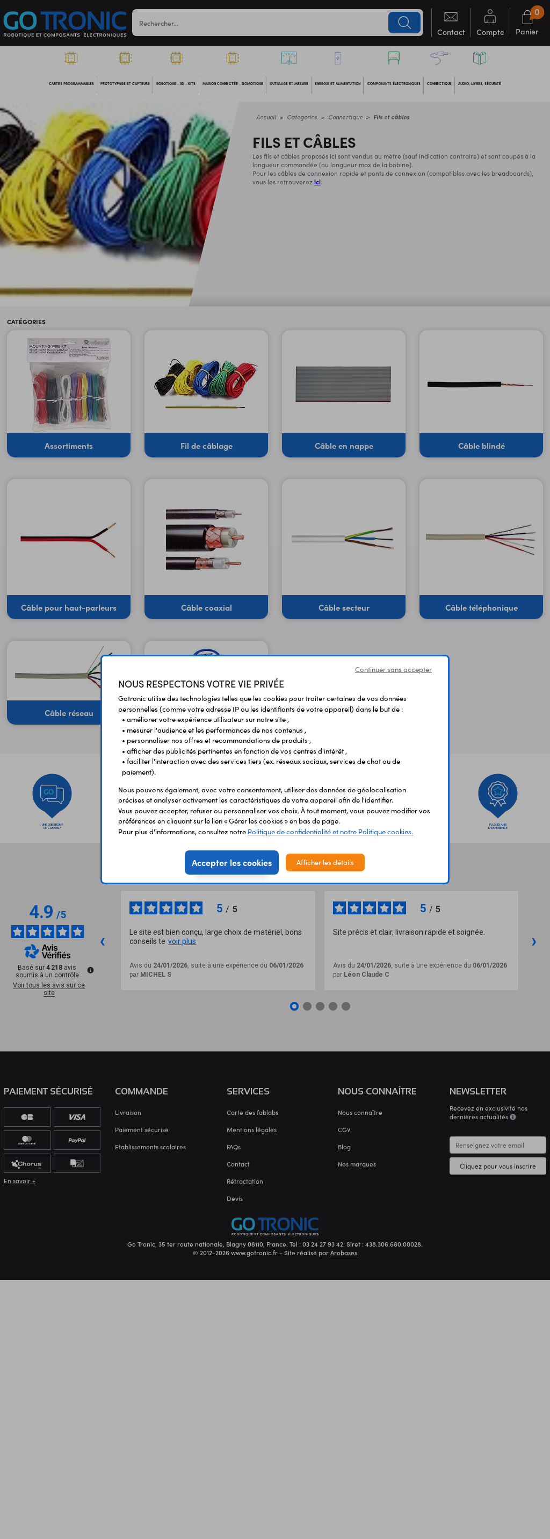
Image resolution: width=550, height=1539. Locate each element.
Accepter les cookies (232, 862)
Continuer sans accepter (393, 669)
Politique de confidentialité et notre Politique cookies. (330, 831)
